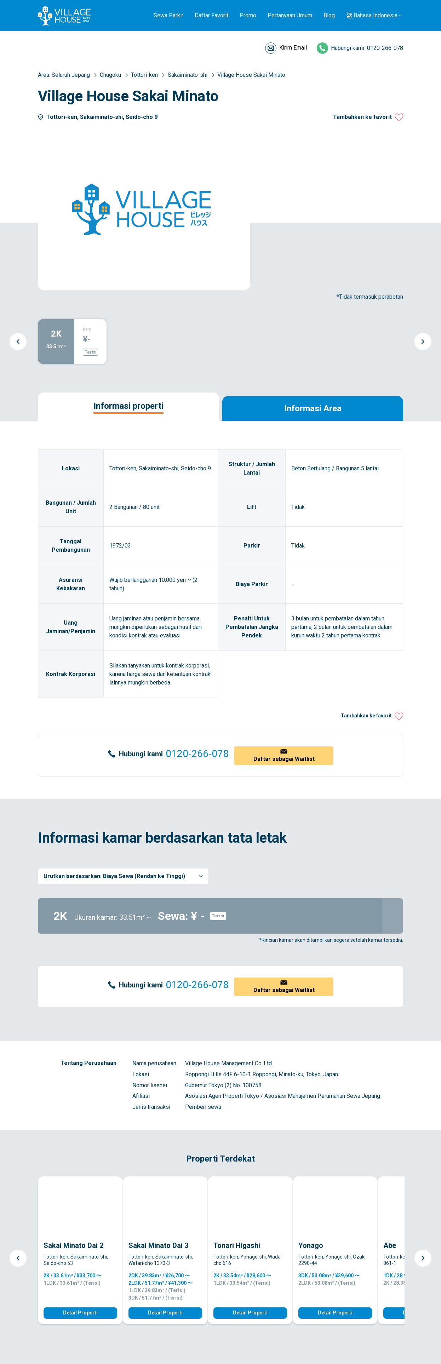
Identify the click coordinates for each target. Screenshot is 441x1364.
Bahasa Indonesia (375, 15)
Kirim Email (293, 47)
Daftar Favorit (211, 15)
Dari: (87, 329)
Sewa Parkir (168, 15)
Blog (329, 15)
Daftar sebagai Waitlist (284, 759)
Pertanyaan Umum (290, 15)
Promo (248, 15)
